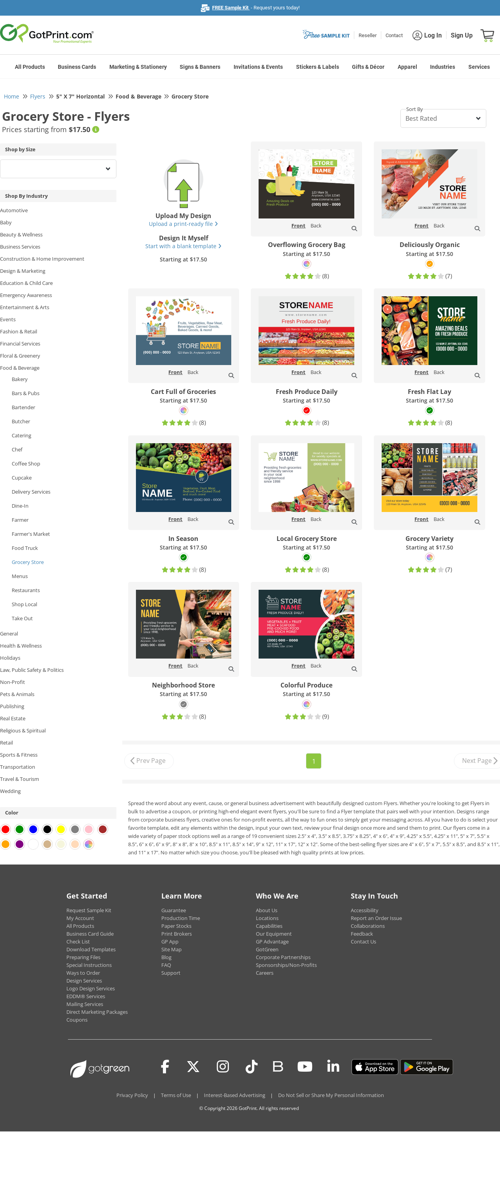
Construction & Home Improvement (42, 258)
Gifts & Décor (368, 67)
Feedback (362, 933)
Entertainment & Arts (24, 307)
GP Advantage (272, 941)
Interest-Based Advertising (234, 1095)
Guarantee (173, 910)
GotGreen (267, 949)
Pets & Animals (17, 694)
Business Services (20, 246)
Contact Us (363, 941)
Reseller (368, 35)
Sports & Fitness (19, 754)
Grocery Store (28, 562)
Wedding (10, 791)
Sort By (414, 109)
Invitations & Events (258, 67)
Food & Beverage (19, 367)
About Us (266, 910)
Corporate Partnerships (283, 957)
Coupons (77, 1019)
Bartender (23, 407)
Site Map (171, 949)
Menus (20, 576)
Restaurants (26, 590)
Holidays (10, 657)
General (9, 633)
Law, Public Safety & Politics (32, 669)
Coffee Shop (26, 463)
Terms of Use (176, 1095)
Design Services (84, 980)
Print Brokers (176, 933)
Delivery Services (31, 491)
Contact (394, 35)
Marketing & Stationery (138, 67)
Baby (6, 222)
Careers (264, 972)
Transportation (17, 766)
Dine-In (20, 505)
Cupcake (22, 477)
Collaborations (368, 925)
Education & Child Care (26, 282)
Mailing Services (84, 1004)
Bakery (20, 379)
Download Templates (91, 949)
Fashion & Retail (18, 331)
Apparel (407, 67)
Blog (166, 957)
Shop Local (24, 604)
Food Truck (25, 547)
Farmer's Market (31, 533)
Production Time (180, 918)
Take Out (22, 618)
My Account (80, 918)
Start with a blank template (183, 246)
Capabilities (269, 925)
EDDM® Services (85, 996)
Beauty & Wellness (21, 234)
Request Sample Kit (88, 910)
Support (170, 972)
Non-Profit (12, 682)
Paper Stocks (176, 925)
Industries (442, 67)
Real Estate (12, 718)
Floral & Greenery (20, 355)
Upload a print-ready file (183, 223)
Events (8, 319)
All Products (30, 67)
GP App (170, 941)
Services (479, 67)
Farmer (20, 519)
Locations (267, 918)
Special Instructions (89, 964)
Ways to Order (83, 972)
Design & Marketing (22, 270)
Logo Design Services (90, 988)
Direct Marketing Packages (97, 1011)
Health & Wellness (21, 645)
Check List (78, 941)
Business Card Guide (90, 933)
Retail (6, 742)
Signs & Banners (200, 67)
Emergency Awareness (26, 295)
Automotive (14, 210)
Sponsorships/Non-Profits (286, 964)
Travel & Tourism (19, 778)
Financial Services (20, 343)
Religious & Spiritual (23, 730)
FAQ (166, 964)
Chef (17, 449)
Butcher (21, 421)
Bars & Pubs (25, 393)
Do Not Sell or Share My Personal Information (331, 1095)
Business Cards (77, 67)
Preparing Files (83, 957)
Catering (21, 435)
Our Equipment (274, 933)
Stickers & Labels (317, 67)
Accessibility (365, 910)
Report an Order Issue (376, 918)
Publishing (12, 706)
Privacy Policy (132, 1095)
